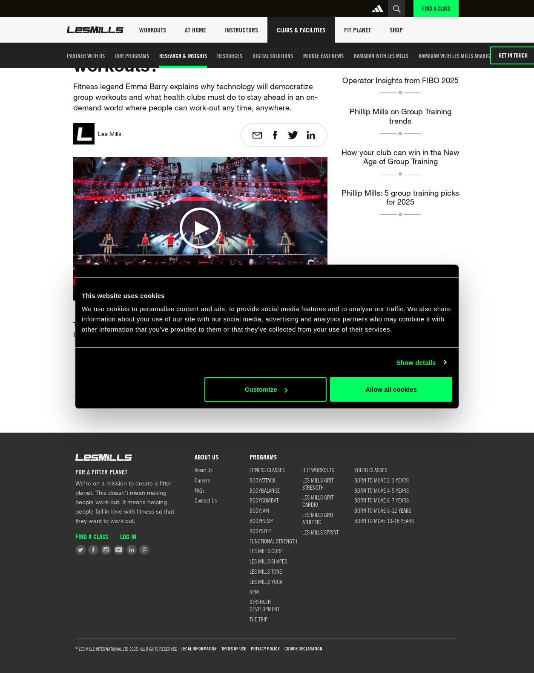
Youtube (119, 550)
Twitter (80, 550)
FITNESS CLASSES (267, 470)
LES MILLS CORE (266, 551)
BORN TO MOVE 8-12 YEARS (382, 510)
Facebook (93, 550)
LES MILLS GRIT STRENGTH (317, 483)
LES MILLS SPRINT (320, 532)
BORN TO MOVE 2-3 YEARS (381, 480)
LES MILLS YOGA (266, 581)
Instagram (106, 550)
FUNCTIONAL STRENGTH (273, 541)
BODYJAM (259, 510)
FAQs (199, 490)
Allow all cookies (391, 389)
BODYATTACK (263, 480)
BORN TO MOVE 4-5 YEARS (381, 490)
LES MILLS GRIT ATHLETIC (317, 518)
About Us (203, 470)
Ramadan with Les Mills (381, 55)
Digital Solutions (273, 55)
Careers (202, 480)
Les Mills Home (95, 29)
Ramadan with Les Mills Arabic (454, 55)
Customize (266, 389)
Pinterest (144, 550)
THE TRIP (258, 619)
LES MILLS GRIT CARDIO (317, 500)
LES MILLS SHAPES (268, 561)
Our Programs (132, 55)
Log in (128, 537)
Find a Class (436, 8)
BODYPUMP (261, 520)
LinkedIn (131, 550)
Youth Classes (370, 470)
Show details (416, 362)
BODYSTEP (260, 530)
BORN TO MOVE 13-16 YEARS (384, 520)
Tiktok (157, 550)
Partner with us (86, 55)
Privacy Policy (265, 649)
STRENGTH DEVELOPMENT (264, 605)
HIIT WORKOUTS (318, 470)
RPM (254, 591)
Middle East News (323, 55)
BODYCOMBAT (264, 500)
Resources (229, 55)
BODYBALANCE (265, 490)
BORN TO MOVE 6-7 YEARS (381, 500)
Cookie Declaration (303, 649)
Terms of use (233, 649)
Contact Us (206, 500)
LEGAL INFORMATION (199, 649)
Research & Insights (183, 55)
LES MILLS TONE (266, 571)
